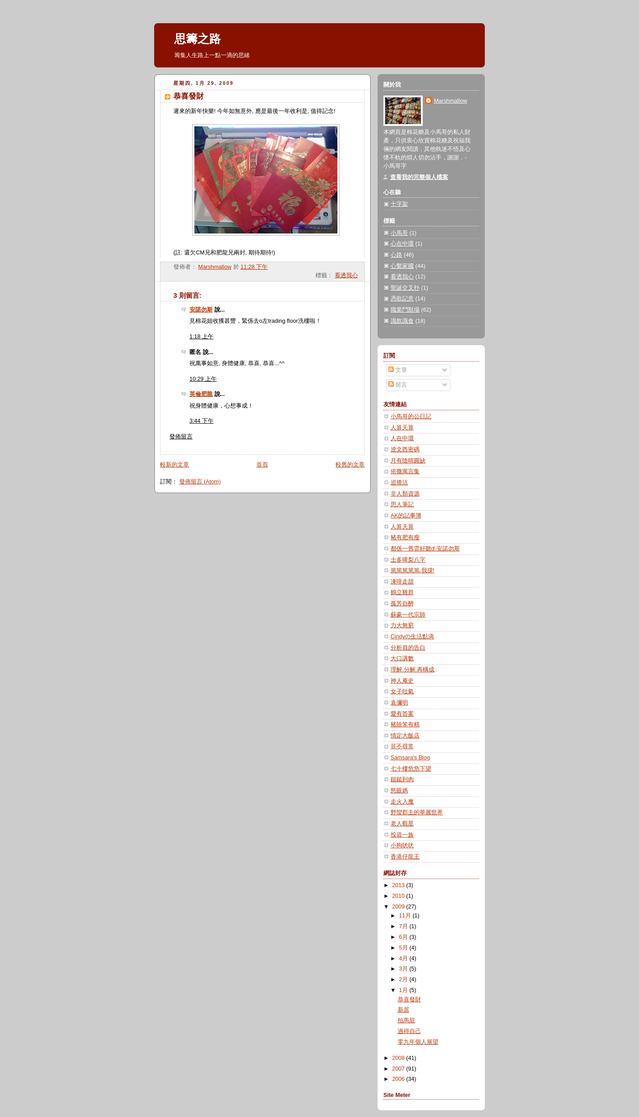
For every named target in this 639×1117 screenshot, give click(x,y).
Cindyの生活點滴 (412, 637)
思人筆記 (402, 504)
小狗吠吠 (402, 845)
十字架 (399, 204)
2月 (404, 979)
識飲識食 (402, 321)
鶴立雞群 (402, 592)
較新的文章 (174, 465)
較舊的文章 (350, 465)
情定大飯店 (405, 736)
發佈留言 (181, 436)
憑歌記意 (402, 299)
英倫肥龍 (201, 394)
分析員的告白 (408, 648)
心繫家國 (402, 266)
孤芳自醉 (402, 603)
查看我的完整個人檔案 (419, 177)
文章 (397, 370)
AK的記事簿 (406, 516)
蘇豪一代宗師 (408, 615)
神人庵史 (402, 681)
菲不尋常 (402, 746)
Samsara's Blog (410, 757)
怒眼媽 (399, 791)
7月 (404, 926)
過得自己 (409, 1031)
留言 (397, 385)
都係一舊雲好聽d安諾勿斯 (425, 549)
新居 (403, 1010)
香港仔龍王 (405, 857)
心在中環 (402, 244)
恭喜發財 (409, 999)
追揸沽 (399, 482)
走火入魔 (402, 802)
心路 (396, 255)
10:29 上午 (203, 379)
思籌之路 (197, 39)
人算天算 (402, 428)
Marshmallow (450, 101)
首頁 (262, 465)
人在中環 (402, 438)
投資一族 (402, 835)
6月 (404, 937)
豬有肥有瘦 (405, 537)
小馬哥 (399, 233)
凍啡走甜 (402, 582)
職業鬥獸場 (405, 310)
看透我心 (346, 275)
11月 (406, 916)
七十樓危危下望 (411, 769)
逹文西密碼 (405, 449)
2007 (399, 1069)
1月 (404, 990)
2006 (399, 1079)
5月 (404, 948)
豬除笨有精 (405, 724)
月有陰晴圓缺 (408, 461)
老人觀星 (402, 824)
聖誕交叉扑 (405, 288)
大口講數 (402, 658)
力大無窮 (402, 625)
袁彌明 (399, 703)
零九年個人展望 (418, 1042)
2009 (399, 907)
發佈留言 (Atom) (200, 482)
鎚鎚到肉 (402, 779)
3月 (404, 969)
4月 (404, 958)
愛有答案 (402, 714)
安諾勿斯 (201, 310)
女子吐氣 (402, 691)
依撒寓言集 (405, 471)
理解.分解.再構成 (412, 670)
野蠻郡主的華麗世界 (417, 812)
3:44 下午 (201, 421)
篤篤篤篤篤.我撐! (412, 570)
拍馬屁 (406, 1020)
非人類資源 (405, 494)
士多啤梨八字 (408, 560)
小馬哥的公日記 (411, 416)
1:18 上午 (201, 336)
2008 (399, 1058)
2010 (399, 896)
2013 (399, 885)
